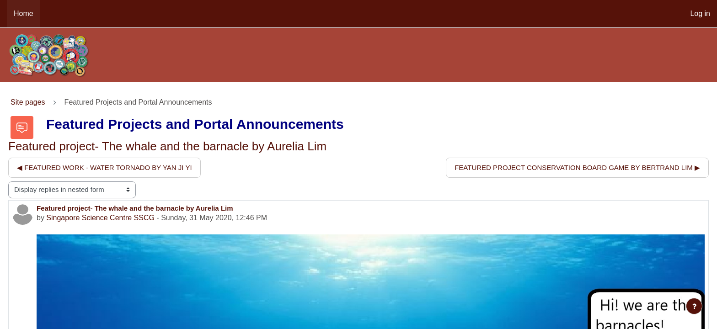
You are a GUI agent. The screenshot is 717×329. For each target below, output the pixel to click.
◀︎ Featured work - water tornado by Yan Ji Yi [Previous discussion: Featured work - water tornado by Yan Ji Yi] (104, 167)
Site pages (28, 102)
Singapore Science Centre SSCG (100, 218)
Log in (700, 13)
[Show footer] (694, 306)
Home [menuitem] (23, 13)
